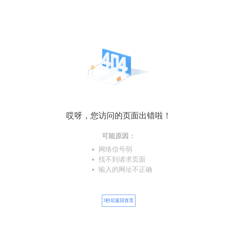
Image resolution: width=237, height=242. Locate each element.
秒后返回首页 (118, 200)
